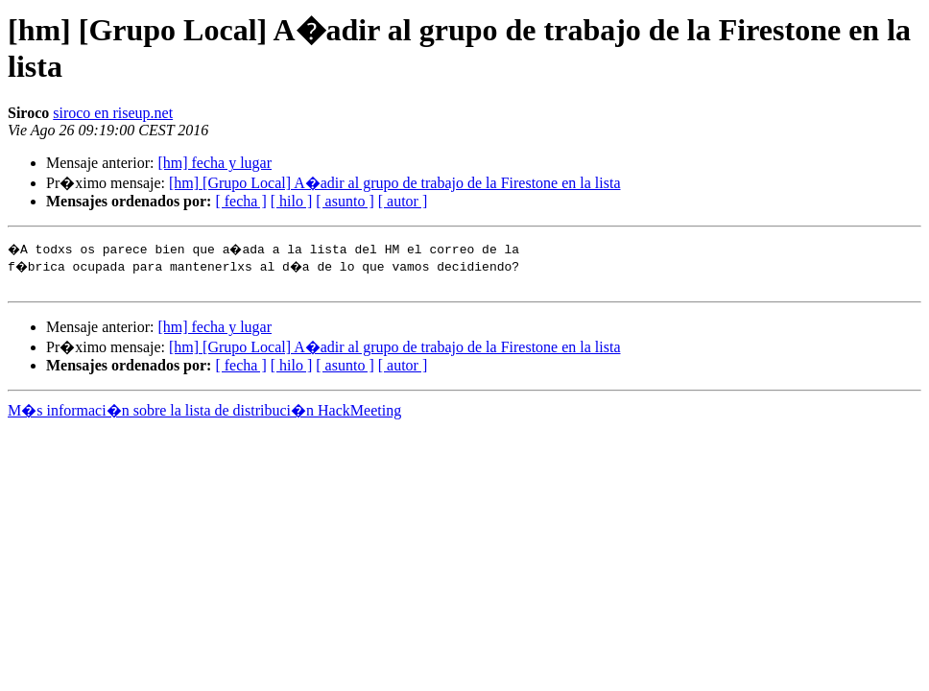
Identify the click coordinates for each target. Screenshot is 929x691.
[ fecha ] (240, 201)
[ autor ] (403, 201)
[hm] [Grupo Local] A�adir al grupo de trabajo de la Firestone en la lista (395, 183)
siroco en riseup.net (113, 113)
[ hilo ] (292, 201)
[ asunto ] (344, 201)
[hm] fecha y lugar (214, 163)
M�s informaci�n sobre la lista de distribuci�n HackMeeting (204, 413)
